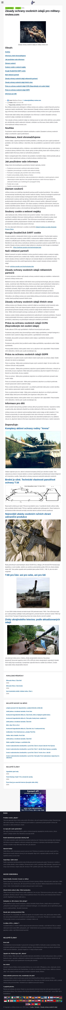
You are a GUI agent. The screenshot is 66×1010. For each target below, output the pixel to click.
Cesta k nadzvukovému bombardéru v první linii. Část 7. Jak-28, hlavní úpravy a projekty (31, 749)
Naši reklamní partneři (12, 75)
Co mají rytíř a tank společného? (12, 829)
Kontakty (37, 1007)
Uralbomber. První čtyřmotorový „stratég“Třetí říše (20, 732)
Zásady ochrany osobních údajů (48, 1007)
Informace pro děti (11, 94)
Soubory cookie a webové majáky (15, 67)
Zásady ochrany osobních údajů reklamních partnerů (21, 78)
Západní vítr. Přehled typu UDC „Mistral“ (14, 953)
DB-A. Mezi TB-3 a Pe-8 (12, 725)
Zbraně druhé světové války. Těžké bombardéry (16, 890)
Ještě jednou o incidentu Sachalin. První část (19, 711)
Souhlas (7, 52)
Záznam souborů (10, 63)
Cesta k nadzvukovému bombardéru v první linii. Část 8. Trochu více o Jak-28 (28, 752)
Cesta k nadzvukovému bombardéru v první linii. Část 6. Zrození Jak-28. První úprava (30, 745)
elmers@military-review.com (32, 100)
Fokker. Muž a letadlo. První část (15, 735)
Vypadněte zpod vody (12, 771)
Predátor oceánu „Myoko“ (10, 817)
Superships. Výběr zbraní (10, 859)
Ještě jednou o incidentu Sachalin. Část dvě (18, 721)
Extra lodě (6, 942)
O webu (32, 1007)
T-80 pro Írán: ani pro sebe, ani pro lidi (25, 575)
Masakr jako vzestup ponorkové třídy (13, 912)
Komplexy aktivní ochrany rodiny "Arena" (27, 428)
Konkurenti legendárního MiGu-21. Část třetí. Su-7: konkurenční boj (25, 728)
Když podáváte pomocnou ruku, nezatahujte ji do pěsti (18, 975)
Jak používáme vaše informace (14, 59)
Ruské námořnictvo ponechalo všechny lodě (16, 837)
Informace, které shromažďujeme (15, 56)
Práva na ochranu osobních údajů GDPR (17, 90)
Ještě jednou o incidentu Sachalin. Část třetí (18, 738)
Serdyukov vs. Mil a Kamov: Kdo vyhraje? (15, 901)
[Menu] (2, 2)
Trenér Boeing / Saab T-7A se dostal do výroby (19, 777)
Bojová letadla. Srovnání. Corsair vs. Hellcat (16, 879)
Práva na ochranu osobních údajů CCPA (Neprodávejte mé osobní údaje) (27, 86)
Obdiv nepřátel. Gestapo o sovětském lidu (18, 742)
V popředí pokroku (8, 986)
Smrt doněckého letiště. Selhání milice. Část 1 (19, 691)
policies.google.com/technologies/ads (22, 266)
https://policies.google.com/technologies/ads (27, 247)
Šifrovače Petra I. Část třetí (13, 680)
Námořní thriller (7, 848)
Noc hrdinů (6, 964)
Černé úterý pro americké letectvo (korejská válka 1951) (22, 782)
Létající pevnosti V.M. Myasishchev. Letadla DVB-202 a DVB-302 (24, 708)
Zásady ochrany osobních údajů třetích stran (19, 82)
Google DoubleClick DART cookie (15, 71)
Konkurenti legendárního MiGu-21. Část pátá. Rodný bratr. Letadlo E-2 (26, 718)
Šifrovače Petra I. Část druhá (14, 686)
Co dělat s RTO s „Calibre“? (11, 923)
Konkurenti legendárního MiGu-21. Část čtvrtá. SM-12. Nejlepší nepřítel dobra (28, 715)
